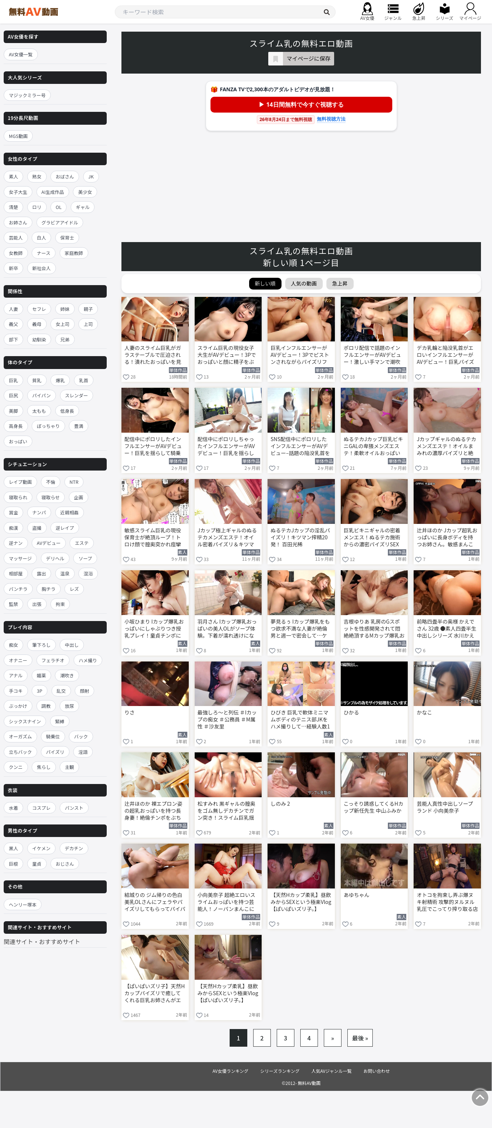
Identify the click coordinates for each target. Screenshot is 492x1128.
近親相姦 (69, 512)
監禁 (13, 603)
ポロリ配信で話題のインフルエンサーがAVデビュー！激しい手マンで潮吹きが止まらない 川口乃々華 (372, 355)
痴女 (13, 644)
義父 (13, 323)
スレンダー (76, 395)
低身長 (67, 410)
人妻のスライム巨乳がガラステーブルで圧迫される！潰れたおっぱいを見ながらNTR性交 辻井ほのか (153, 355)
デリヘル (55, 558)
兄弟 (65, 339)
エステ (82, 542)
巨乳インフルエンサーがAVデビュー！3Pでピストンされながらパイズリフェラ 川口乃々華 (299, 355)
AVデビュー (49, 542)
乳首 (83, 380)
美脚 (13, 410)
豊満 (78, 425)
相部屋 (16, 573)
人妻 (13, 308)
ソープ (85, 558)
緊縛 (59, 721)
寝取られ (18, 497)
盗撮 (37, 527)
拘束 (60, 603)
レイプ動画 (20, 481)
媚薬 (41, 675)
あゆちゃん (356, 894)
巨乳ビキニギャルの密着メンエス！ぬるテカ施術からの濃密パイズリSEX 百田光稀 (372, 538)
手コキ (16, 690)
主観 (69, 766)
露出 (41, 573)
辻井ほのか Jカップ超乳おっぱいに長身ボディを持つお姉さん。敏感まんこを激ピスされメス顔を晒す (447, 538)
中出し (72, 644)
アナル (15, 675)
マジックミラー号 (27, 95)
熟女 (37, 176)
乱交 (61, 690)
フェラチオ (53, 660)
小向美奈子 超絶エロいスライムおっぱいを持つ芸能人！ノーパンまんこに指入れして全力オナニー (226, 902)
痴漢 (13, 527)
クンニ (16, 766)
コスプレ (41, 807)
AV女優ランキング (230, 1071)
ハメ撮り (88, 660)
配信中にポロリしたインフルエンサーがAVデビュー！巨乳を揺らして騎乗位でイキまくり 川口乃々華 (153, 447)
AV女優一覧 (21, 54)
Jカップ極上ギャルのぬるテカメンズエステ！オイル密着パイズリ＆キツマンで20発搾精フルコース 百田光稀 (227, 538)
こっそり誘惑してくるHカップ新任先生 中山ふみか (373, 807)
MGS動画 (18, 135)
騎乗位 (53, 736)
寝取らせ (51, 497)
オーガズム (20, 736)
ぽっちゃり (48, 425)
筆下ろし (41, 644)
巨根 (13, 863)
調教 (46, 705)
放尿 (69, 705)
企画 (78, 497)
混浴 (88, 573)
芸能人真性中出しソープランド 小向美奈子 (445, 807)
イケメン (41, 848)
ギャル (83, 206)
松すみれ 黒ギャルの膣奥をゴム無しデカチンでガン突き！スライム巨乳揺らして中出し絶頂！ (226, 811)
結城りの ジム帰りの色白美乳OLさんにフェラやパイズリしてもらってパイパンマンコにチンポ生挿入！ (154, 902)
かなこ (424, 712)
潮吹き (67, 675)
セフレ (39, 308)
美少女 (85, 191)
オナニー (18, 660)
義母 (37, 323)
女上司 (63, 323)
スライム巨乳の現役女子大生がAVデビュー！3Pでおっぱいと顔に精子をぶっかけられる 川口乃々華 (227, 355)
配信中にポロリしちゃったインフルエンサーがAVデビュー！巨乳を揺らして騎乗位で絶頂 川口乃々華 (226, 447)
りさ (129, 712)
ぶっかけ (18, 705)
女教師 (16, 252)
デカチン (74, 848)
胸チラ (49, 588)
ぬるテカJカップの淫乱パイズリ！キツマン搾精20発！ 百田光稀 (300, 537)
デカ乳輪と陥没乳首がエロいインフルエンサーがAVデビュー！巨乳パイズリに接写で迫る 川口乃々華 (445, 355)
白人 (41, 237)
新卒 (13, 268)
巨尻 (13, 395)
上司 (88, 323)
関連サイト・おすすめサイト (42, 941)
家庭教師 (74, 252)
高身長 (16, 425)
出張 (37, 603)
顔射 (84, 690)
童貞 (37, 863)
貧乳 (37, 380)
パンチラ (18, 588)
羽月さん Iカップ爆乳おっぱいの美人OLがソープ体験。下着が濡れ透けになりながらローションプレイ (227, 629)
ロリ (37, 206)
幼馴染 (39, 339)
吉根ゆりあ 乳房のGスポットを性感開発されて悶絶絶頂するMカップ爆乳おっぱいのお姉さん (374, 629)
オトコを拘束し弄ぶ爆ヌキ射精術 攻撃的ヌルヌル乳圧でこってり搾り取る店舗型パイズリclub (447, 902)
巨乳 (13, 380)
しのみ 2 (280, 803)
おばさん (65, 176)
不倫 (50, 481)
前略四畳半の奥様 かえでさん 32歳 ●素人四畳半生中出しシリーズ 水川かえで (446, 629)
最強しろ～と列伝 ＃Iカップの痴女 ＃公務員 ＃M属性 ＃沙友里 (227, 719)
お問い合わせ (377, 1071)
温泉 (65, 573)
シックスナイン (25, 721)
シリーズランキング (280, 1071)
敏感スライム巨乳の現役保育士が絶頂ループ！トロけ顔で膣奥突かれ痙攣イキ (152, 538)
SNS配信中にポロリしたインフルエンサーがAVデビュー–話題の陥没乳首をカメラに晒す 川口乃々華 (300, 447)
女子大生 (18, 191)
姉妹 (65, 308)
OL (58, 206)
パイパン (41, 395)
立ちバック (20, 751)
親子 (88, 308)
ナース (43, 252)
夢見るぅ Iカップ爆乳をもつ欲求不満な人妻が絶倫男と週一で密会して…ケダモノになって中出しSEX (300, 629)
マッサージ (20, 558)
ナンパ (39, 512)
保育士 (67, 237)
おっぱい (18, 441)
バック (81, 736)
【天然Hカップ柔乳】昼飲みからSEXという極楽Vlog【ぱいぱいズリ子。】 (300, 901)
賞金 (13, 512)
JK (91, 176)
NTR (74, 481)
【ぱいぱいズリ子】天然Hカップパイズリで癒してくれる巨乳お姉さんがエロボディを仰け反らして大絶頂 (155, 994)
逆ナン (16, 542)
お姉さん (18, 222)
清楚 (13, 206)
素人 (13, 176)
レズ (74, 588)
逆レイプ (65, 527)
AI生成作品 (53, 191)
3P (39, 690)
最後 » (360, 1037)
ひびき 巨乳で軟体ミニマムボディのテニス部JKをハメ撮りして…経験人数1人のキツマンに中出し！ (300, 720)
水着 (13, 807)
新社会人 (41, 268)
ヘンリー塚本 (22, 904)
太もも (39, 410)
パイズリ (55, 751)
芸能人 (16, 237)
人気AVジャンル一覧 (331, 1071)
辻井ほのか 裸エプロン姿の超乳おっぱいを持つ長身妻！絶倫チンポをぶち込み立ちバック (153, 811)
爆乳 (60, 380)
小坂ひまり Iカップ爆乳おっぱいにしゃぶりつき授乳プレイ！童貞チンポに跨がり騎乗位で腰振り (154, 629)
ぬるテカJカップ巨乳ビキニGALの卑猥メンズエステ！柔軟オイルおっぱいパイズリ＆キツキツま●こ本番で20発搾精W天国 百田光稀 (373, 447)
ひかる (351, 712)
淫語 (83, 751)
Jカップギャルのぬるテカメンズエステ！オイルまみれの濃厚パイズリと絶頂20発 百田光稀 (446, 447)
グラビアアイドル (60, 222)
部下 (13, 339)
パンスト (74, 807)
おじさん (65, 863)
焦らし (44, 766)
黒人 (13, 848)
